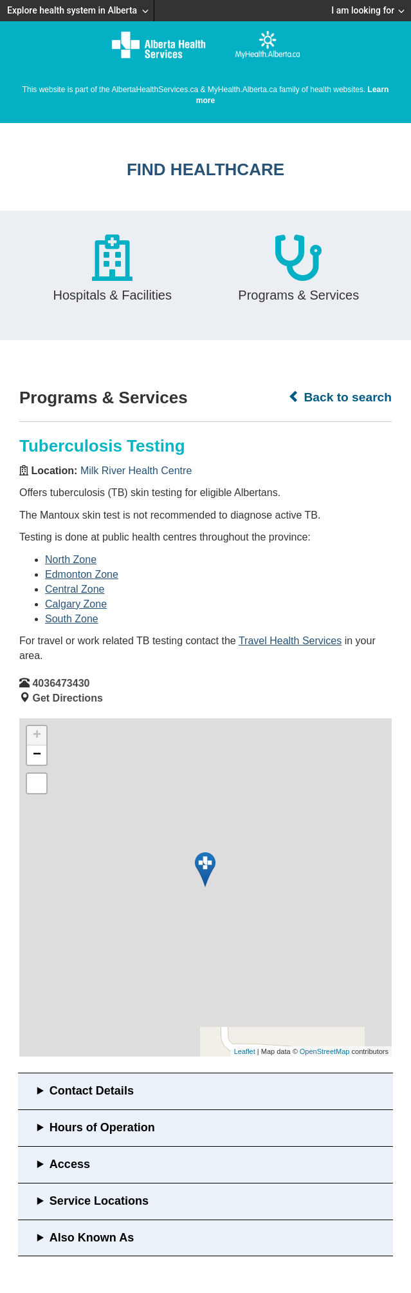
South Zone (71, 618)
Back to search (340, 397)
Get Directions (67, 698)
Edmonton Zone (81, 574)
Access (70, 1164)
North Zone (70, 559)
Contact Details (92, 1090)
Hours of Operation (102, 1127)
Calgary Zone (76, 604)
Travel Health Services (290, 640)
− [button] (37, 755)
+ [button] (37, 735)
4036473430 (60, 683)
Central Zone (75, 589)
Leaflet (244, 1051)
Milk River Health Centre (136, 470)
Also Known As (92, 1237)
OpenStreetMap (325, 1051)
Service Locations (99, 1200)
